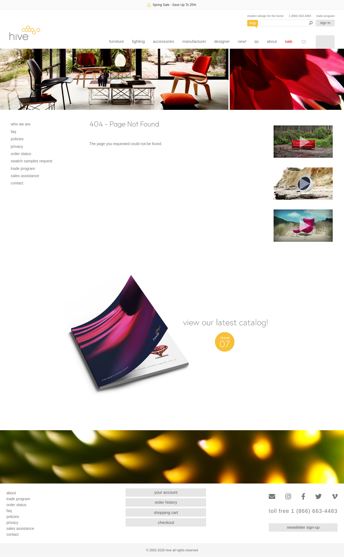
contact (17, 183)
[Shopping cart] (325, 42)
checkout (166, 522)
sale (288, 41)
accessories (163, 41)
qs (257, 41)
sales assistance (25, 176)
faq (13, 131)
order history (166, 502)
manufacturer (194, 41)
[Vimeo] (335, 496)
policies (17, 139)
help (252, 23)
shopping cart (166, 512)
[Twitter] (318, 496)
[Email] (272, 496)
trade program (325, 15)
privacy (17, 146)
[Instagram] (288, 496)
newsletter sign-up (303, 527)
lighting (138, 41)
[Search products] (287, 23)
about (272, 41)
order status (21, 154)
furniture (116, 41)
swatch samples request (31, 161)
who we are (21, 124)
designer (222, 41)
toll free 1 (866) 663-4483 (303, 511)
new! (242, 41)
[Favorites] (303, 41)
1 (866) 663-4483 (300, 15)
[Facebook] (303, 496)
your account (166, 492)
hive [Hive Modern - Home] (24, 32)
